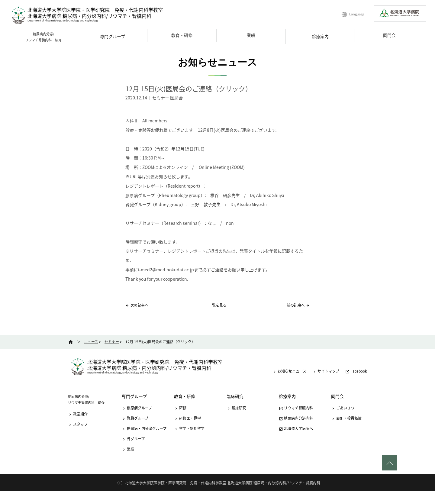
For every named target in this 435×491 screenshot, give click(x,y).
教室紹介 (78, 414)
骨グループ (133, 438)
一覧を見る (217, 305)
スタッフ (78, 424)
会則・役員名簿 (346, 418)
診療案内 (320, 36)
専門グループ (112, 36)
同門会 (389, 35)
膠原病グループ (137, 408)
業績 (251, 35)
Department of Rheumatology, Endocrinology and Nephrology (62, 20)
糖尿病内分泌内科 (296, 418)
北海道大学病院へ (296, 428)
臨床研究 (235, 396)
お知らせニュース (289, 371)
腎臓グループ (135, 418)
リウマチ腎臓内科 (296, 408)
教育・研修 (181, 35)
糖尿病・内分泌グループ (144, 428)
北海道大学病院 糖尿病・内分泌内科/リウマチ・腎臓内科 (89, 15)
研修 (180, 408)
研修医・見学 (187, 418)
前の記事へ (296, 305)
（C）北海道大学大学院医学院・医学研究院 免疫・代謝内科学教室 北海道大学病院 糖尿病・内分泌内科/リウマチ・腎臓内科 (217, 483)
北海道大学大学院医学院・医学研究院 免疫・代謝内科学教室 (95, 9)
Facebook (356, 371)
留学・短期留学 (189, 428)
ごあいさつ (342, 408)
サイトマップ (325, 371)
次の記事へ (139, 305)
